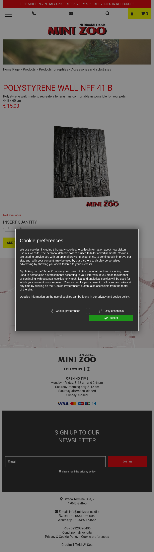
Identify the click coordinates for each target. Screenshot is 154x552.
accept (111, 318)
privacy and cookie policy (113, 296)
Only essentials (111, 311)
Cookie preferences (65, 311)
